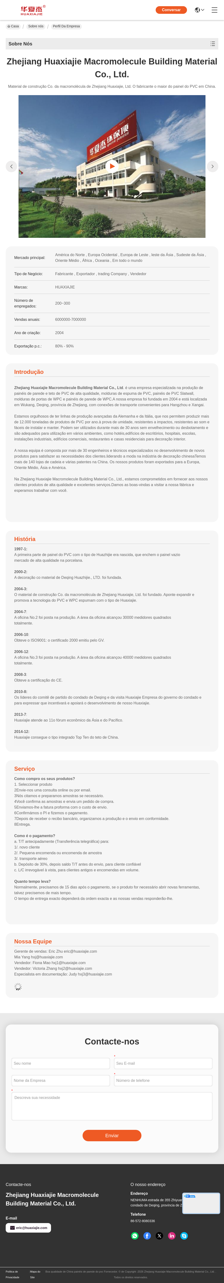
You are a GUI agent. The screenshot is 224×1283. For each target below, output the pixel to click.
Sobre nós (35, 26)
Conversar (171, 10)
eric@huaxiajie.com (28, 1227)
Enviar (112, 1135)
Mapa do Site (35, 1274)
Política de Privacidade (12, 1274)
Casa (13, 26)
